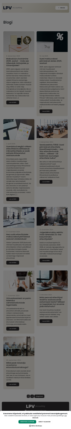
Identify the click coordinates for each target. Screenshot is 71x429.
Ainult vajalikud (45, 422)
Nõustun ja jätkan (27, 422)
